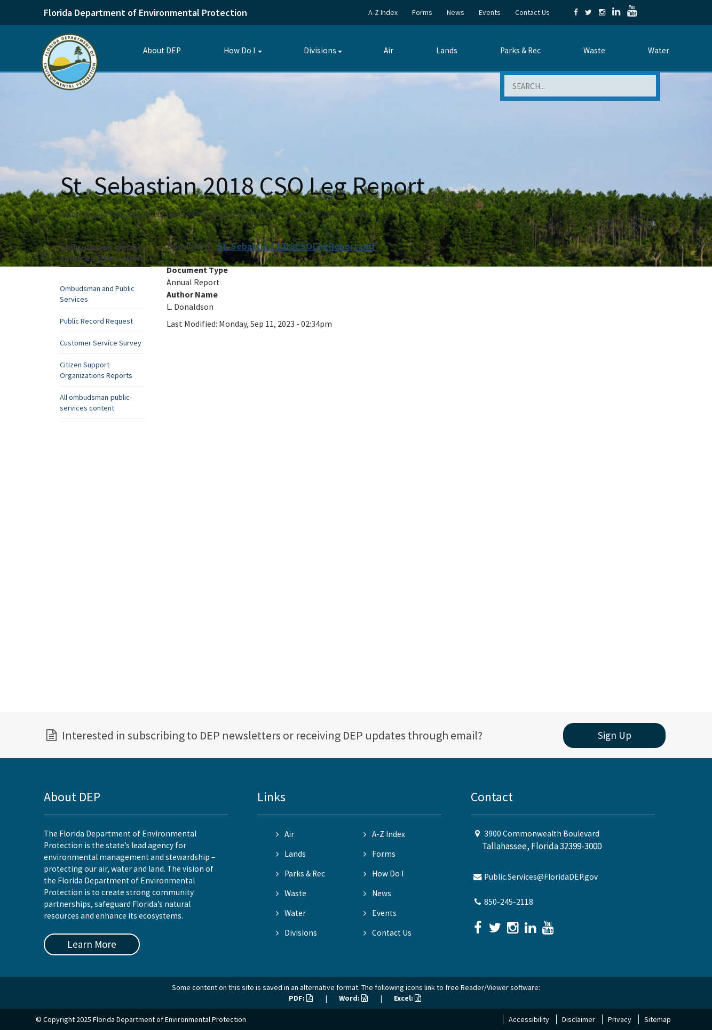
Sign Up (614, 735)
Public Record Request (96, 321)
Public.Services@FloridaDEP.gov (541, 877)
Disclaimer (578, 1019)
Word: (353, 998)
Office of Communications (149, 213)
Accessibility (529, 1019)
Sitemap (657, 1019)
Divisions (320, 50)
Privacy (619, 1019)
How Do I (239, 50)
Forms (422, 12)
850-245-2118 (508, 902)
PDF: (301, 998)
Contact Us (532, 12)
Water (658, 50)
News (455, 12)
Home (70, 213)
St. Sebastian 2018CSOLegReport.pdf (296, 246)
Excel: (407, 998)
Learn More (91, 944)
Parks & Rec (520, 50)
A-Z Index (383, 12)
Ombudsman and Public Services (236, 213)
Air (388, 50)
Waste (594, 50)
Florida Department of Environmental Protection (145, 12)
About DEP (162, 50)
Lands (446, 50)
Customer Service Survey (100, 343)
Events (490, 12)
